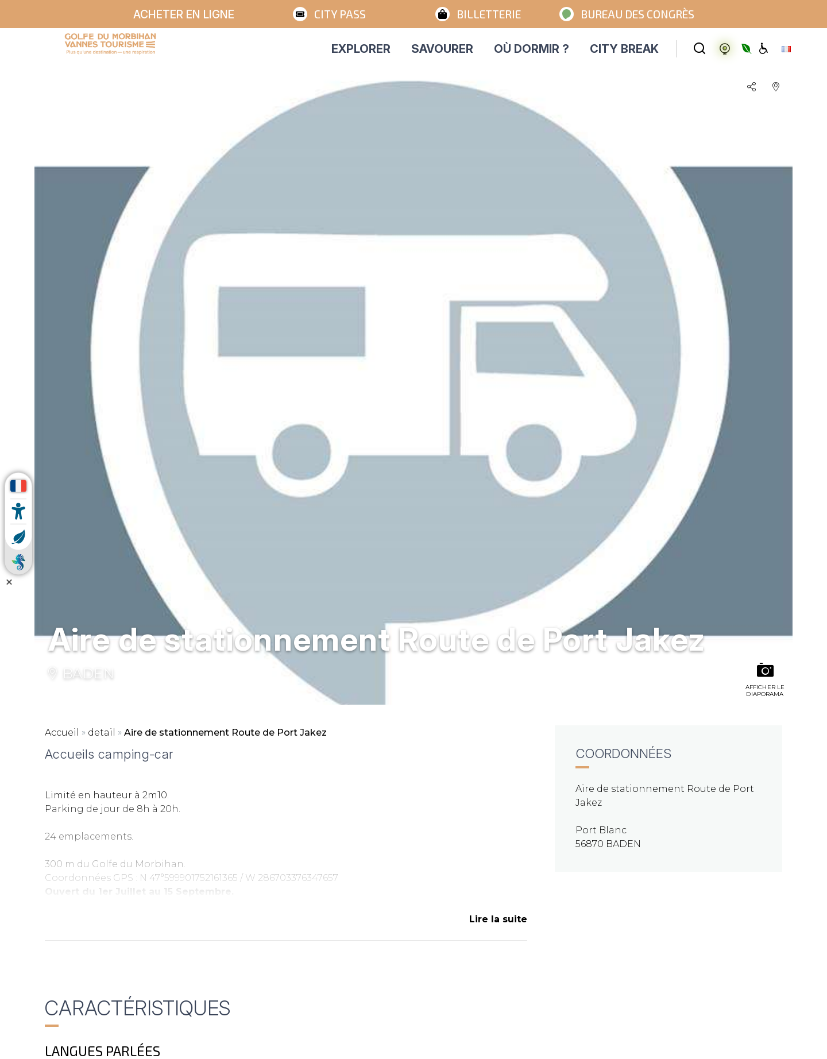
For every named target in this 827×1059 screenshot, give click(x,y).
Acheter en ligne (183, 14)
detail (101, 732)
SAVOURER (442, 49)
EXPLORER (361, 49)
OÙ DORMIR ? (531, 49)
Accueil (62, 732)
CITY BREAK (624, 49)
